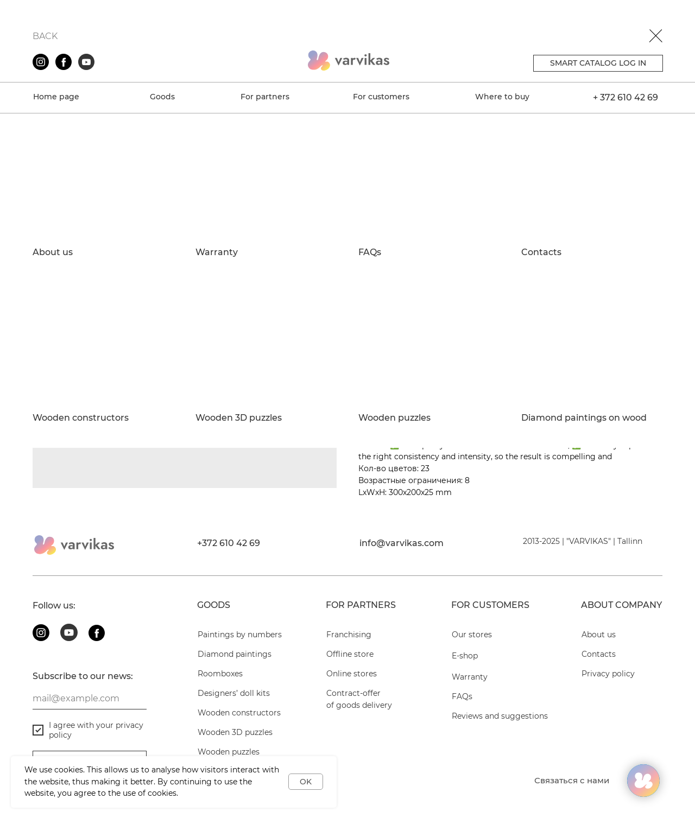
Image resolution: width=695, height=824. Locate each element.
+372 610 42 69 (228, 543)
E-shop (465, 656)
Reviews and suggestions (500, 716)
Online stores (351, 674)
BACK (45, 36)
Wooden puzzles (394, 418)
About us (53, 252)
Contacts (541, 252)
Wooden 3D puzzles (238, 418)
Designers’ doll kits (234, 693)
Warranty (216, 252)
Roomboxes (220, 674)
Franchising (348, 634)
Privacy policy (608, 674)
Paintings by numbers (240, 634)
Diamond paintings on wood (584, 418)
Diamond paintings (234, 654)
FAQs (369, 252)
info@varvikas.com (401, 543)
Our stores (472, 634)
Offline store (350, 654)
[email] (90, 698)
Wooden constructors (81, 418)
